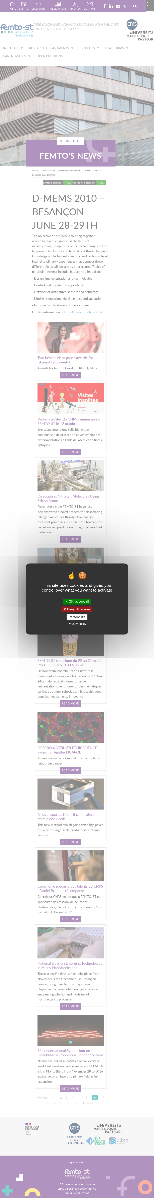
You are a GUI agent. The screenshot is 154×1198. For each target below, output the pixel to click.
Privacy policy (77, 624)
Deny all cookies (77, 609)
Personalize (77, 617)
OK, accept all (77, 601)
